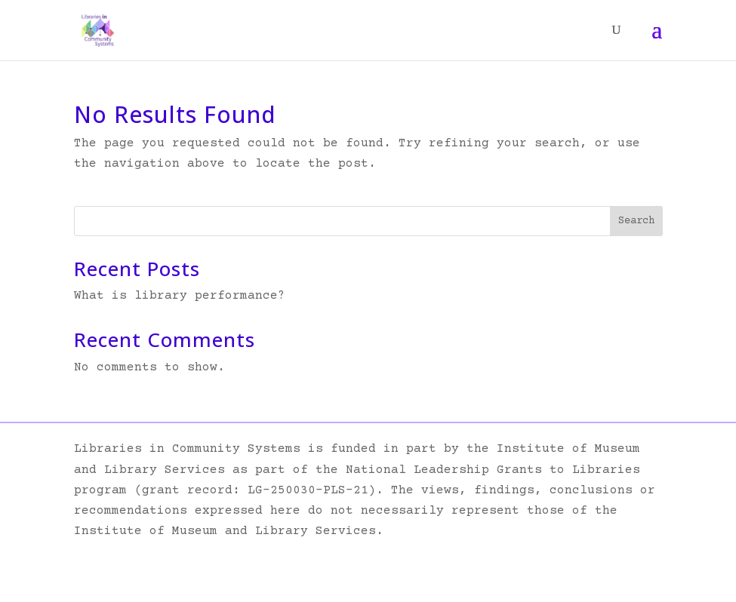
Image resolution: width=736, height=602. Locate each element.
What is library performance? (179, 296)
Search (636, 221)
